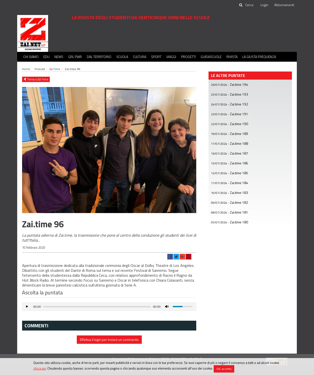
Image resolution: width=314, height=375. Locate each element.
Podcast (40, 69)
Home (26, 69)
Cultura (139, 56)
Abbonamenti (284, 4)
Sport (156, 56)
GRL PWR (75, 56)
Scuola (122, 56)
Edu (46, 56)
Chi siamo (31, 56)
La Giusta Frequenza (259, 56)
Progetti (188, 56)
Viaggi (171, 56)
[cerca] (249, 5)
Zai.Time (54, 69)
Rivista (231, 56)
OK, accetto (224, 368)
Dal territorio (99, 56)
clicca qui (39, 368)
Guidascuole (211, 56)
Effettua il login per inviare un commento (109, 339)
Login (264, 4)
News (58, 56)
